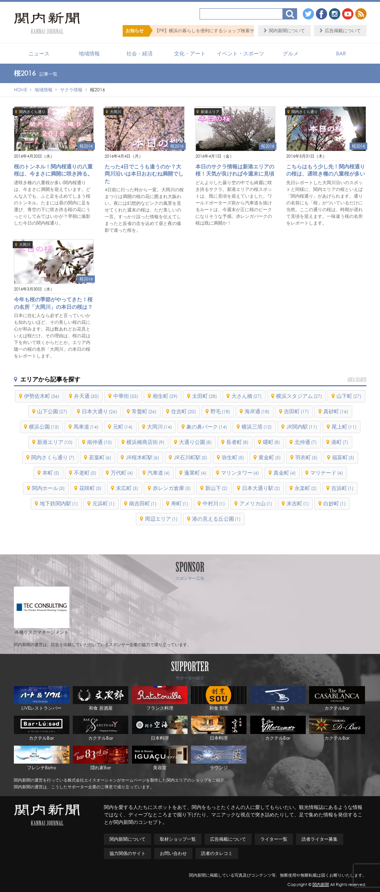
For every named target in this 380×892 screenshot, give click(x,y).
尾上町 (344, 426)
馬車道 (86, 426)
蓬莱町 (195, 472)
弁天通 (86, 395)
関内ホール (48, 487)
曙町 (271, 441)
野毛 (220, 411)
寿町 (179, 503)
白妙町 (334, 503)
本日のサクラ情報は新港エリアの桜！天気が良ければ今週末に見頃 (234, 170)
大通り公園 (195, 441)
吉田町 (296, 411)
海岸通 (257, 411)
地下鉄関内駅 (59, 503)
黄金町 (269, 457)
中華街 (125, 395)
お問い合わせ (173, 853)
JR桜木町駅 (142, 457)
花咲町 (90, 487)
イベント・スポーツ (240, 53)
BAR (341, 53)
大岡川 (115, 112)
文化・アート (190, 53)
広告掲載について (343, 30)
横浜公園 (44, 426)
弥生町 (233, 457)
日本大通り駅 (261, 487)
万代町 (122, 472)
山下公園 (52, 411)
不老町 (85, 472)
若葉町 (100, 457)
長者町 (237, 441)
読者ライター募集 (320, 839)
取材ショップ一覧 (178, 839)
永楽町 (305, 487)
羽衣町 (306, 457)
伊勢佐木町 (41, 395)
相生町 (165, 395)
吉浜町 (342, 487)
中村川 (214, 503)
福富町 (343, 457)
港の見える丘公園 (216, 518)
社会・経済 (139, 53)
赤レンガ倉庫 (172, 487)
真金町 (284, 472)
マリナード (326, 472)
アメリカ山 (255, 503)
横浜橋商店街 (145, 441)
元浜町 (103, 503)
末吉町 (298, 503)
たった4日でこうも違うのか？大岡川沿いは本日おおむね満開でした (144, 174)
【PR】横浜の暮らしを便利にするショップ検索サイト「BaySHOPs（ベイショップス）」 (244, 30)
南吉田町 (142, 503)
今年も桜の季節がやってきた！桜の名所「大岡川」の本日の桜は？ (53, 303)
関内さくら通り (32, 112)
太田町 (204, 395)
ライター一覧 (273, 839)
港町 (339, 441)
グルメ (291, 53)
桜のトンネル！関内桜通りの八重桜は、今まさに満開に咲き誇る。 (53, 170)
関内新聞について (287, 30)
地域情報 (89, 53)
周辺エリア (161, 518)
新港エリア (210, 112)
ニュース (39, 53)
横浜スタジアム (299, 395)
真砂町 (335, 411)
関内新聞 (320, 885)
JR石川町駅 (190, 457)
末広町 (127, 487)
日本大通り (99, 411)
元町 (122, 426)
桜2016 (86, 146)
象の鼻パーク (206, 426)
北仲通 (305, 441)
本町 (50, 472)
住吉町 (183, 411)
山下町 (348, 395)
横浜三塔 (257, 426)
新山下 (216, 487)
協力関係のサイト (128, 853)
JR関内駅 (301, 426)
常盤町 (144, 411)
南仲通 (99, 441)
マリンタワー (240, 472)
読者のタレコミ (217, 853)
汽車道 (158, 472)
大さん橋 (246, 395)
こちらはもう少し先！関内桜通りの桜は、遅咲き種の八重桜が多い (325, 170)
